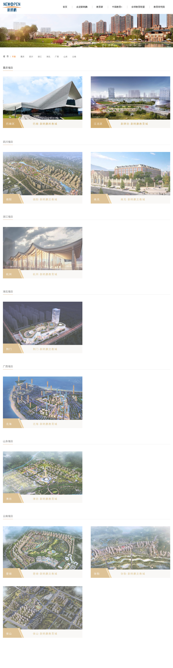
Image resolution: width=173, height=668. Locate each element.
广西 (57, 56)
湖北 (48, 56)
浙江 (40, 56)
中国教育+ (117, 7)
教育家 (99, 7)
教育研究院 (159, 7)
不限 (14, 56)
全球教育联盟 (138, 7)
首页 (65, 7)
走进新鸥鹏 (81, 7)
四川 (31, 56)
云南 (74, 56)
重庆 (22, 56)
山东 (65, 56)
